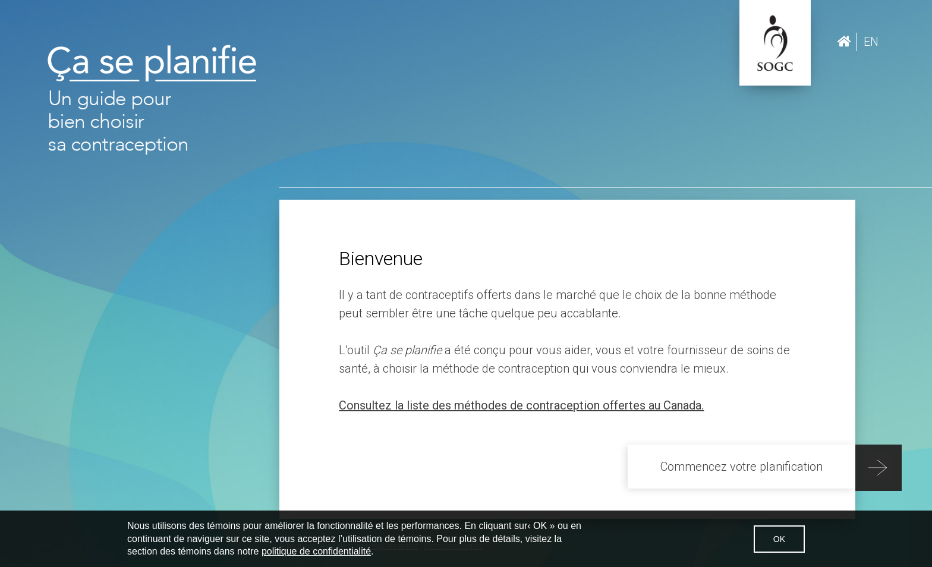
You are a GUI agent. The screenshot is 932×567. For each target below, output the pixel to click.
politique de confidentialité (316, 551)
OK (779, 539)
